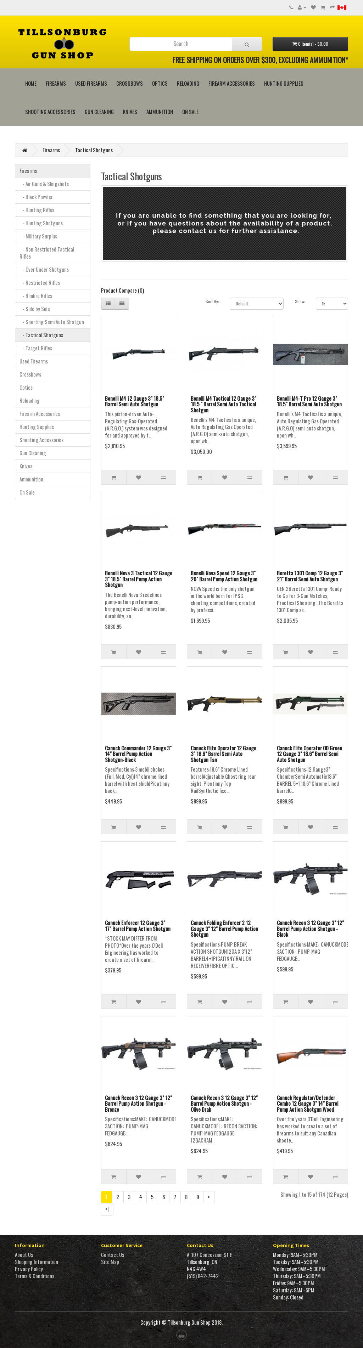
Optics (160, 83)
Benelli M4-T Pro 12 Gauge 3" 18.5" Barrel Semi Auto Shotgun (309, 401)
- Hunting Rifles (36, 210)
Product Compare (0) (122, 290)
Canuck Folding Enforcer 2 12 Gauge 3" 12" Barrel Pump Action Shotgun (224, 928)
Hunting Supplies (283, 83)
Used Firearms (91, 83)
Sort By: (212, 301)
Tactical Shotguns (94, 150)
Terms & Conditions (34, 1276)
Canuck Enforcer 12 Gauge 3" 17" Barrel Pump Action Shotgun (138, 925)
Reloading (188, 83)
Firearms (56, 83)
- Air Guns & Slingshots (44, 183)
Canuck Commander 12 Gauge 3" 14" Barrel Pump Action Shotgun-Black (138, 753)
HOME (31, 83)
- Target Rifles (35, 348)
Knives (130, 111)
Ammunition (159, 111)
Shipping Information (36, 1261)
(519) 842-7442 (203, 1276)
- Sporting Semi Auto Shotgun (51, 322)
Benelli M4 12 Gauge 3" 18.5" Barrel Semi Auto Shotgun (134, 401)
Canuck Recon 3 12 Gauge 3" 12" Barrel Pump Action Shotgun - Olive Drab (224, 1103)
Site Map (110, 1261)
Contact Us (112, 1254)
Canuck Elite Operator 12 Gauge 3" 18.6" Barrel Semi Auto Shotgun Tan (223, 753)
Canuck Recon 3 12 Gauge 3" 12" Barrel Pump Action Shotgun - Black (310, 928)
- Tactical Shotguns (41, 335)
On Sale (190, 111)
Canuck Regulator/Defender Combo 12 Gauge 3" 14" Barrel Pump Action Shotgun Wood (307, 1103)
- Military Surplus (38, 236)
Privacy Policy (29, 1269)
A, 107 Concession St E (209, 1254)
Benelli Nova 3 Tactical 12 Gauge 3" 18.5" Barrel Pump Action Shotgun (138, 578)
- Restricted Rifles (39, 282)
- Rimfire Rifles (35, 295)
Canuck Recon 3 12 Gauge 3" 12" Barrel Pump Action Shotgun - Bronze (138, 1103)
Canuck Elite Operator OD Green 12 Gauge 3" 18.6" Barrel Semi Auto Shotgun (309, 753)
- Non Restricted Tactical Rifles (46, 253)
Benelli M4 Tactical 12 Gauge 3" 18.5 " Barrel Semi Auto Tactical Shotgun (223, 404)
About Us (24, 1254)
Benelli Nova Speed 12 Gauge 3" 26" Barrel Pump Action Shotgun (224, 576)
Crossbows (129, 83)
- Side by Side (34, 308)
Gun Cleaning (99, 111)
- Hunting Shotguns (41, 223)
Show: (300, 301)
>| (107, 1209)
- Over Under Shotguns (44, 269)
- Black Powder (36, 197)
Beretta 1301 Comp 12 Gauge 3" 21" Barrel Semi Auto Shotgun (310, 576)
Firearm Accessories (231, 83)
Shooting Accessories (50, 111)
